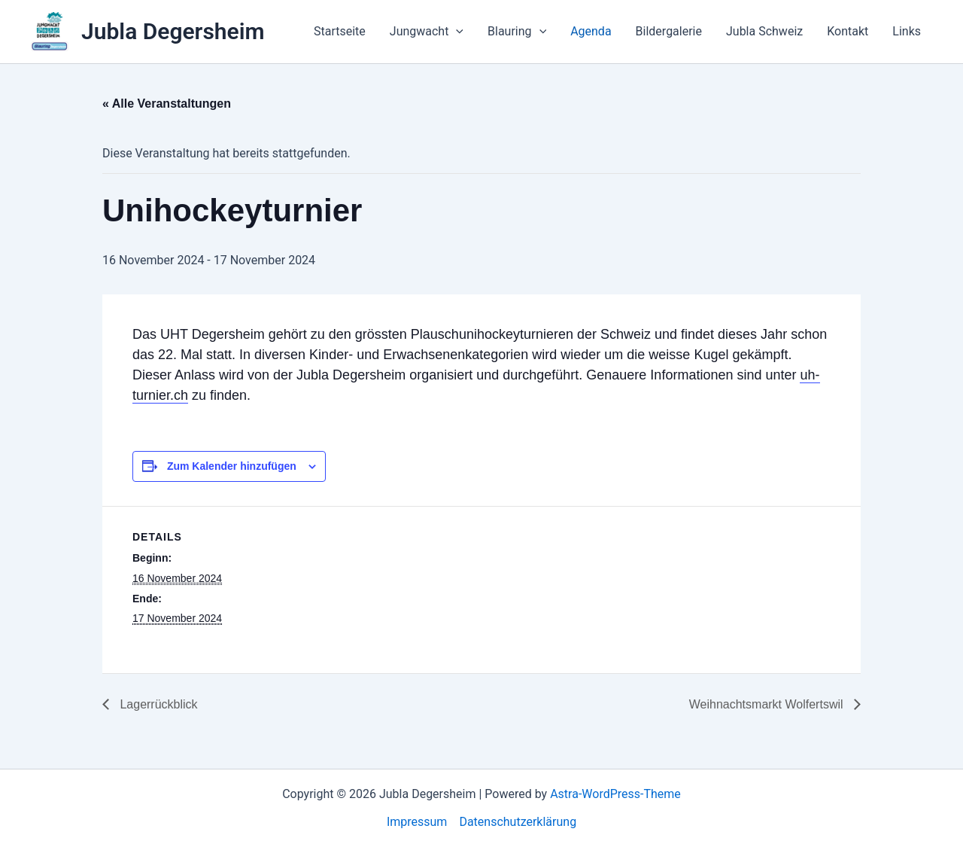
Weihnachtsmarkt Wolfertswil (767, 704)
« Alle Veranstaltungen (166, 103)
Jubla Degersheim (173, 31)
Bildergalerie (669, 31)
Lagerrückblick (157, 704)
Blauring (517, 32)
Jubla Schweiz (764, 31)
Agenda (590, 31)
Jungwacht (426, 32)
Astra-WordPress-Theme (615, 794)
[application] (455, 32)
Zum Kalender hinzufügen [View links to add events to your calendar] (231, 466)
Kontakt (847, 31)
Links (906, 31)
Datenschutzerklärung (517, 822)
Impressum (417, 822)
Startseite (340, 31)
